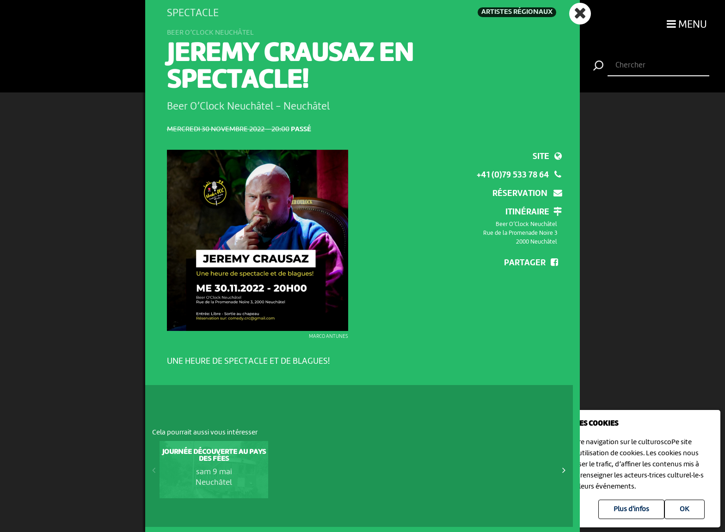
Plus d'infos (631, 509)
